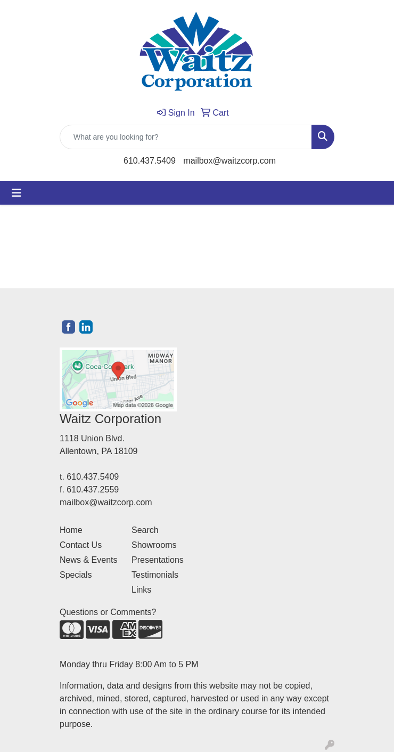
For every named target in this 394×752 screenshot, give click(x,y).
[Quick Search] (186, 137)
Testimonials (155, 574)
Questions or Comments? (108, 612)
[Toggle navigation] (16, 192)
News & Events (88, 559)
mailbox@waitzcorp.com (229, 160)
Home (71, 530)
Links (141, 589)
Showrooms (154, 544)
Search (145, 530)
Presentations (158, 559)
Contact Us (81, 544)
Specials (76, 574)
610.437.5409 (150, 160)
